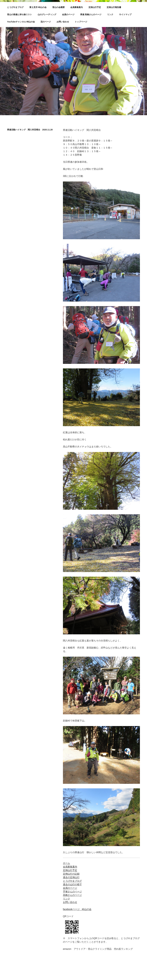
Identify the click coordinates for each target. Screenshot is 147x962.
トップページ (81, 22)
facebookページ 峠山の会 (77, 909)
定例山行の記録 (71, 874)
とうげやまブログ (15, 7)
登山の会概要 (58, 7)
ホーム (66, 863)
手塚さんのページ (72, 891)
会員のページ (68, 14)
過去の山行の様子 (72, 884)
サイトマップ (125, 14)
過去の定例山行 (71, 877)
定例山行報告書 (114, 7)
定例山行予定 (94, 7)
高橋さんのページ (72, 895)
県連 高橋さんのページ (90, 14)
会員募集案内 (76, 7)
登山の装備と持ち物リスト (19, 14)
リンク (110, 14)
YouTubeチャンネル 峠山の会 (21, 22)
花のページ (45, 22)
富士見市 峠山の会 (38, 7)
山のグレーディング (47, 14)
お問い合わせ (63, 22)
